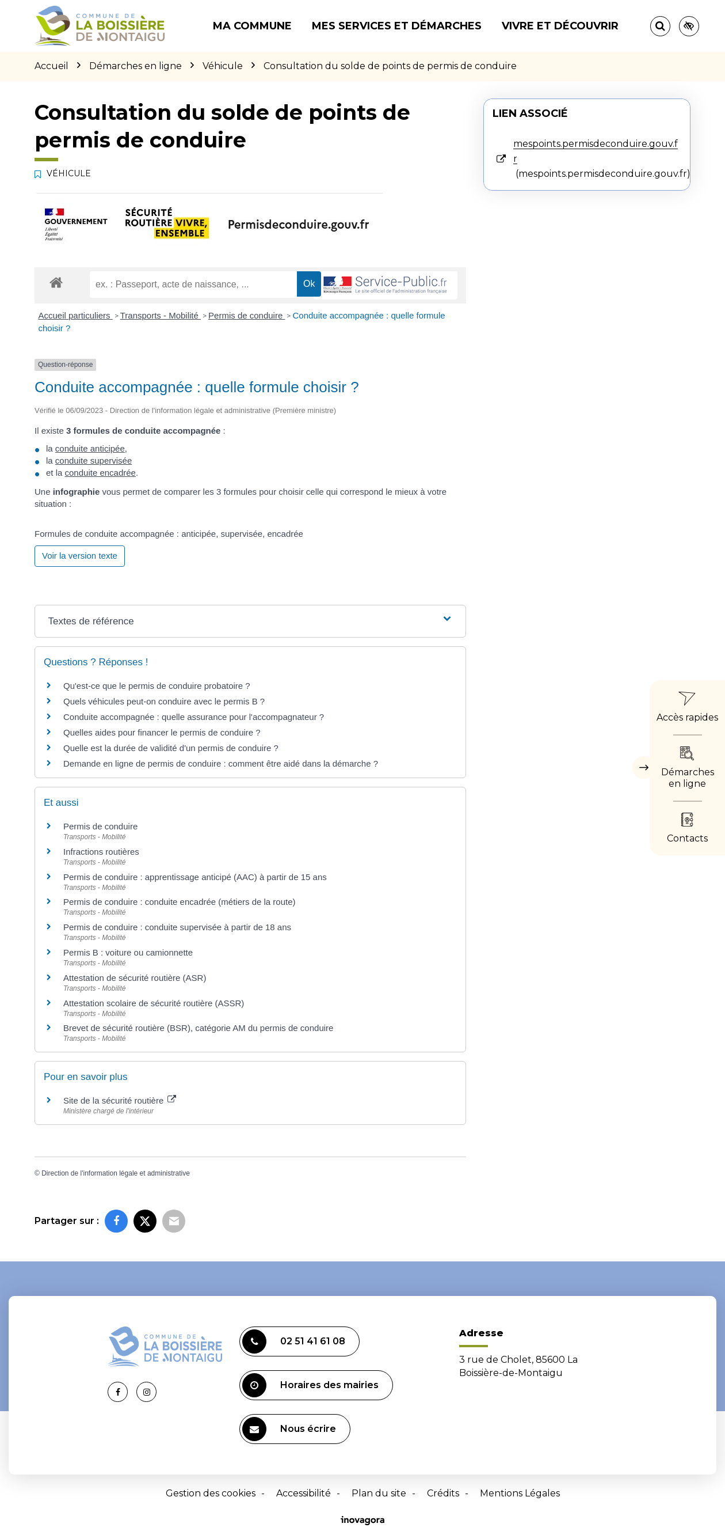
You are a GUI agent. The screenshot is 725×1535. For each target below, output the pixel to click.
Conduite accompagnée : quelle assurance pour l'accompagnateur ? (193, 717)
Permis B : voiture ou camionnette (128, 952)
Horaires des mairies (310, 1385)
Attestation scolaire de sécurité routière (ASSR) (153, 1003)
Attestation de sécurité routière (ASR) (134, 978)
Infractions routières (101, 851)
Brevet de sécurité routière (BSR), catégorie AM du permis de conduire (198, 1028)
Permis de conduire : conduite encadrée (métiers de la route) (179, 902)
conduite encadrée (100, 472)
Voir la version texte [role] (79, 555)
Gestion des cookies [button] (210, 1493)
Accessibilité (303, 1493)
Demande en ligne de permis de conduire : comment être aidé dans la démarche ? (220, 763)
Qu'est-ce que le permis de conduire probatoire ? (156, 686)
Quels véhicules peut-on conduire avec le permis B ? (164, 701)
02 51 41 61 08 (293, 1341)
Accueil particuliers (76, 315)
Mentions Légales (520, 1493)
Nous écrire (289, 1429)
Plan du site (379, 1493)
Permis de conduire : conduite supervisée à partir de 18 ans (177, 927)
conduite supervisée (93, 460)
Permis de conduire (246, 315)
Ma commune (252, 26)
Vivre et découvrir (560, 26)
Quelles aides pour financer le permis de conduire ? (162, 732)
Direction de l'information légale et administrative (115, 1173)
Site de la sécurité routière (119, 1100)
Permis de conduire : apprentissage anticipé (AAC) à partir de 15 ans (195, 877)
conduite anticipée (90, 448)
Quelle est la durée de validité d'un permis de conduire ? (170, 748)
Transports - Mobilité (160, 315)
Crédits (443, 1493)
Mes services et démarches (397, 26)
